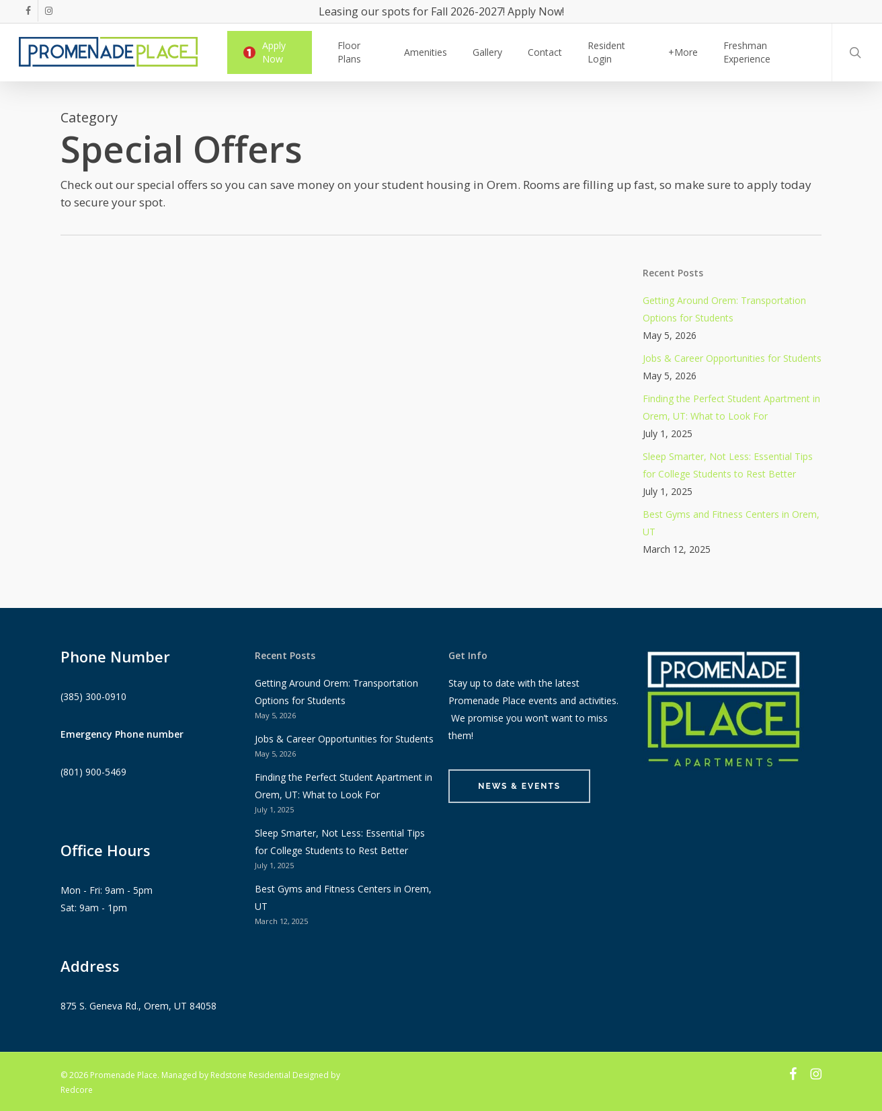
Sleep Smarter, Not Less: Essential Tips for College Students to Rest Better (728, 465)
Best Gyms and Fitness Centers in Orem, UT (731, 523)
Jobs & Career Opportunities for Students (732, 358)
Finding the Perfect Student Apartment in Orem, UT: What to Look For (731, 407)
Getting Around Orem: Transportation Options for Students (724, 309)
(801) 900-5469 (93, 771)
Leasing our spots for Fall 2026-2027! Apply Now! (441, 11)
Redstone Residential (250, 1075)
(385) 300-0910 (93, 696)
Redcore (77, 1090)
